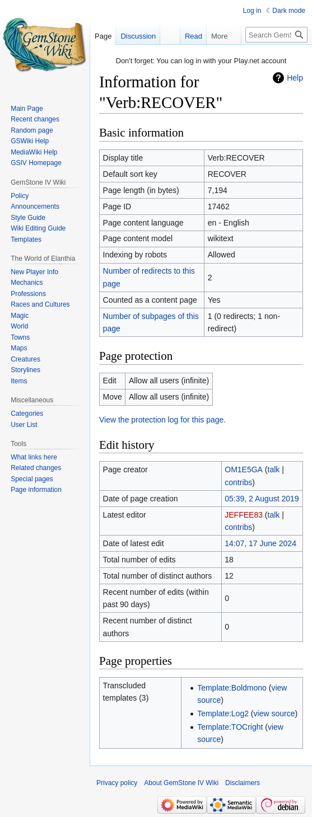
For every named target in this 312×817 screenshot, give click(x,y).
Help (295, 77)
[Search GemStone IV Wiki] (276, 35)
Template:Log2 (223, 713)
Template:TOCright (230, 726)
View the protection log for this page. (162, 419)
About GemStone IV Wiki (181, 783)
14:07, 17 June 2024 (260, 543)
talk (274, 469)
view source (274, 713)
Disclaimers (242, 783)
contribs (238, 482)
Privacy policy (116, 783)
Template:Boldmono (232, 687)
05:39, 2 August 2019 (262, 498)
